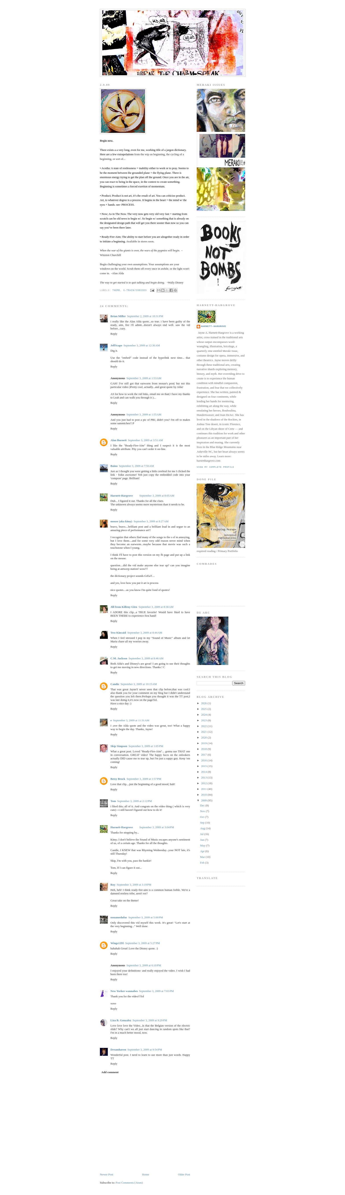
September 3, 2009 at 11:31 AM (131, 720)
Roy (112, 884)
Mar (203, 857)
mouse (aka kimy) (121, 521)
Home (145, 1174)
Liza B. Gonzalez (120, 1020)
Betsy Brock (117, 778)
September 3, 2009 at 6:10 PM (143, 965)
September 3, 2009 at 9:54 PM (144, 1049)
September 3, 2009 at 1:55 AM (143, 414)
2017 (204, 754)
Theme (116, 290)
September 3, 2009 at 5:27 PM (142, 943)
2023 (204, 720)
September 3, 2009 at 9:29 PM (149, 1020)
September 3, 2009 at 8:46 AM (145, 658)
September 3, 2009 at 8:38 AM (155, 606)
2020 (204, 737)
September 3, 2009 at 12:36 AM (141, 345)
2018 (204, 749)
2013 (204, 777)
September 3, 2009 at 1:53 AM (143, 378)
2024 (204, 714)
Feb (202, 862)
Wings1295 (117, 943)
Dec (203, 805)
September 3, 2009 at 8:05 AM (156, 495)
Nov (203, 811)
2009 (204, 800)
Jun (202, 839)
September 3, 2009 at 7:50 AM (136, 466)
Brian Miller (118, 316)
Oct (202, 817)
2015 (204, 766)
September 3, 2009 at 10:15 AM (139, 684)
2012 (204, 783)
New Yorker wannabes (124, 991)
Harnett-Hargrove (121, 495)
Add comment (110, 1072)
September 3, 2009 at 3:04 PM (156, 827)
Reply (113, 333)
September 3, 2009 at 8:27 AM (151, 521)
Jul (202, 834)
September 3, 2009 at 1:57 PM (144, 778)
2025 (204, 709)
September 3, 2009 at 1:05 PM (145, 746)
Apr (202, 851)
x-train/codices (135, 290)
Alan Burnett (118, 440)
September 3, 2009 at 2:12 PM (134, 801)
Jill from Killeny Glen (123, 606)
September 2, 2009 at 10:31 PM (145, 316)
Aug (203, 828)
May (203, 845)
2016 (204, 760)
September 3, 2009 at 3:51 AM (145, 440)
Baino (114, 466)
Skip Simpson (118, 746)
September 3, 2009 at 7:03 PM (156, 991)
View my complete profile (215, 467)
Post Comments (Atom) (129, 1182)
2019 (204, 743)
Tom (113, 801)
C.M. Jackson (118, 658)
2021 (204, 731)
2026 (204, 703)
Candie (114, 684)
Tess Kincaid (118, 632)
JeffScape (116, 345)
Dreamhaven (118, 1049)
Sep (202, 822)
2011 (204, 789)
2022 (204, 726)
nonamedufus (118, 917)
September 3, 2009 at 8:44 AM (144, 632)
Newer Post (106, 1174)
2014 (204, 771)
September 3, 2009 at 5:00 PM (145, 917)
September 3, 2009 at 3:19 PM (134, 884)
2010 (204, 794)
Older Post (184, 1174)
